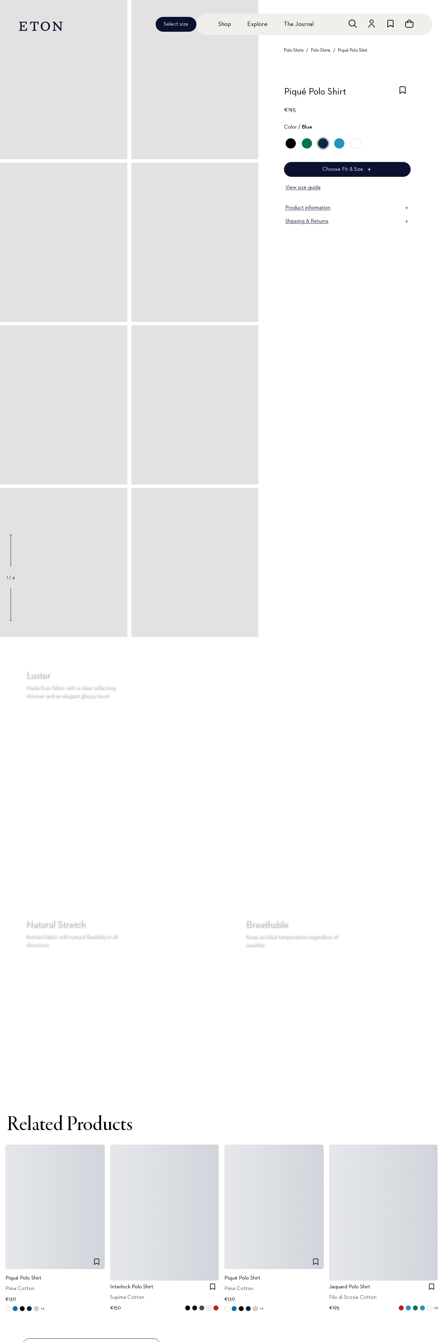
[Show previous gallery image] (11, 551)
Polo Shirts (294, 50)
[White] (355, 143)
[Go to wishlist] (390, 24)
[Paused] (208, 1093)
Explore (257, 24)
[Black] (290, 143)
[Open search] (353, 24)
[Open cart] (409, 24)
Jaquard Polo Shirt (349, 1287)
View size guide (303, 187)
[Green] (307, 143)
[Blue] (323, 143)
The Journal (299, 24)
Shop (224, 24)
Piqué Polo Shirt (352, 50)
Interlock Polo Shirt (131, 1287)
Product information (347, 208)
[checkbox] (403, 94)
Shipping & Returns (347, 221)
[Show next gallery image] (11, 604)
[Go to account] (372, 24)
